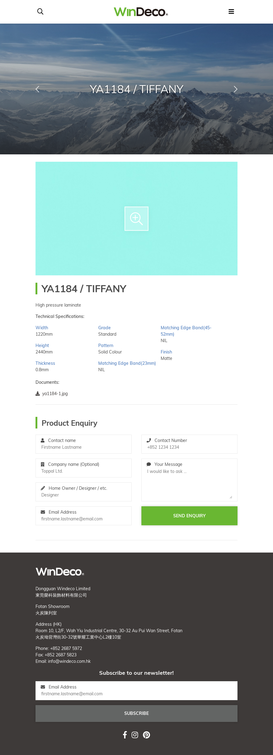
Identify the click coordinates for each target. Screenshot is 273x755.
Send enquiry (189, 516)
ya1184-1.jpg (52, 393)
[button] (37, 89)
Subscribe (136, 713)
